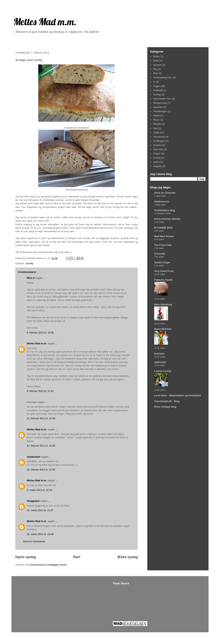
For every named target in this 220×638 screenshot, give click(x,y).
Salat (156, 132)
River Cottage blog (165, 406)
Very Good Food (163, 271)
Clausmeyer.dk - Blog (166, 401)
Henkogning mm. (162, 77)
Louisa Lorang (162, 371)
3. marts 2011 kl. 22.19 (39, 490)
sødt (155, 162)
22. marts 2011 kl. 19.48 (40, 534)
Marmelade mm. (162, 98)
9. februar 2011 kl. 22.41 (40, 391)
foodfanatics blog (164, 210)
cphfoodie (160, 362)
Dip (155, 69)
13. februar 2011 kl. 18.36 (41, 445)
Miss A (31, 277)
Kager (156, 86)
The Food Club (163, 245)
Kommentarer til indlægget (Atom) (48, 564)
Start (76, 557)
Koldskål (158, 90)
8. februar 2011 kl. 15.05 (40, 332)
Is (154, 81)
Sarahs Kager (162, 262)
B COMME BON (163, 227)
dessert (157, 64)
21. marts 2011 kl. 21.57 (40, 510)
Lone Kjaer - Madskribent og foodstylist (177, 395)
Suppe (157, 153)
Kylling (157, 94)
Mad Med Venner (164, 236)
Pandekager (160, 111)
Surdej (29, 263)
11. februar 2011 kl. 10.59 (41, 418)
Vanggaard (33, 500)
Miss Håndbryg (163, 304)
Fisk (155, 73)
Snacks (157, 145)
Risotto (157, 123)
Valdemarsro (161, 201)
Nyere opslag (25, 557)
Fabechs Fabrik (163, 279)
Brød (156, 60)
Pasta (156, 115)
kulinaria (159, 353)
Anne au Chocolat (164, 192)
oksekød (158, 107)
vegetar (157, 166)
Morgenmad (159, 102)
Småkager (159, 140)
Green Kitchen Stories (167, 218)
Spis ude (158, 149)
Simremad (159, 136)
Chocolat (159, 253)
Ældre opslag (127, 557)
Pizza (156, 119)
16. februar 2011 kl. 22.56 (41, 469)
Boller (156, 56)
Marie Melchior (163, 329)
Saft (155, 128)
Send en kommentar (34, 541)
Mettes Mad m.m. (45, 22)
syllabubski (33, 456)
